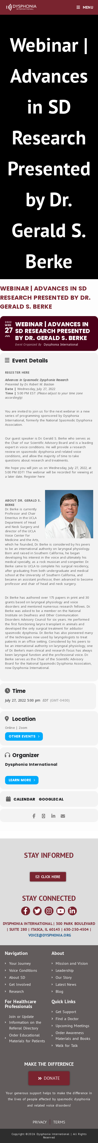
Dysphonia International (31, 764)
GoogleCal (51, 799)
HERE (25, 372)
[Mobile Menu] (85, 7)
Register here (34, 476)
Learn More (22, 780)
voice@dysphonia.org (49, 935)
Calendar (24, 799)
